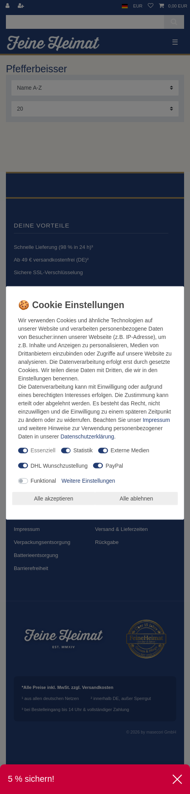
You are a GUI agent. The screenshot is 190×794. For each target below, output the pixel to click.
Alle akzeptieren (53, 498)
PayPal (114, 465)
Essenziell (43, 450)
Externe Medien (130, 450)
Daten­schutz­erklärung (87, 436)
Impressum (156, 420)
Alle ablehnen (136, 498)
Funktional (43, 481)
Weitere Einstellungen (88, 481)
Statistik (83, 450)
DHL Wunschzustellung (59, 465)
